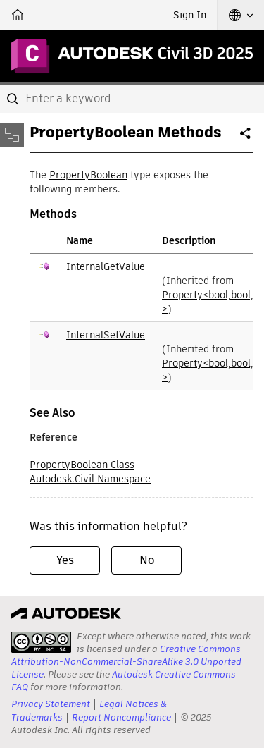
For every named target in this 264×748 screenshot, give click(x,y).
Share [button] (246, 138)
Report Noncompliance (121, 717)
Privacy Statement (50, 704)
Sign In (189, 15)
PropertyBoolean (88, 175)
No (146, 560)
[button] (241, 15)
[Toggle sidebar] (12, 135)
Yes (65, 560)
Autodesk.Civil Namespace (90, 479)
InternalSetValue (105, 335)
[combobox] (132, 99)
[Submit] (14, 99)
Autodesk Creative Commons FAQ (123, 681)
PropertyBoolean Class (82, 465)
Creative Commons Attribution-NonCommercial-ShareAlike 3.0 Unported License (126, 661)
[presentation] (41, 642)
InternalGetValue (105, 266)
